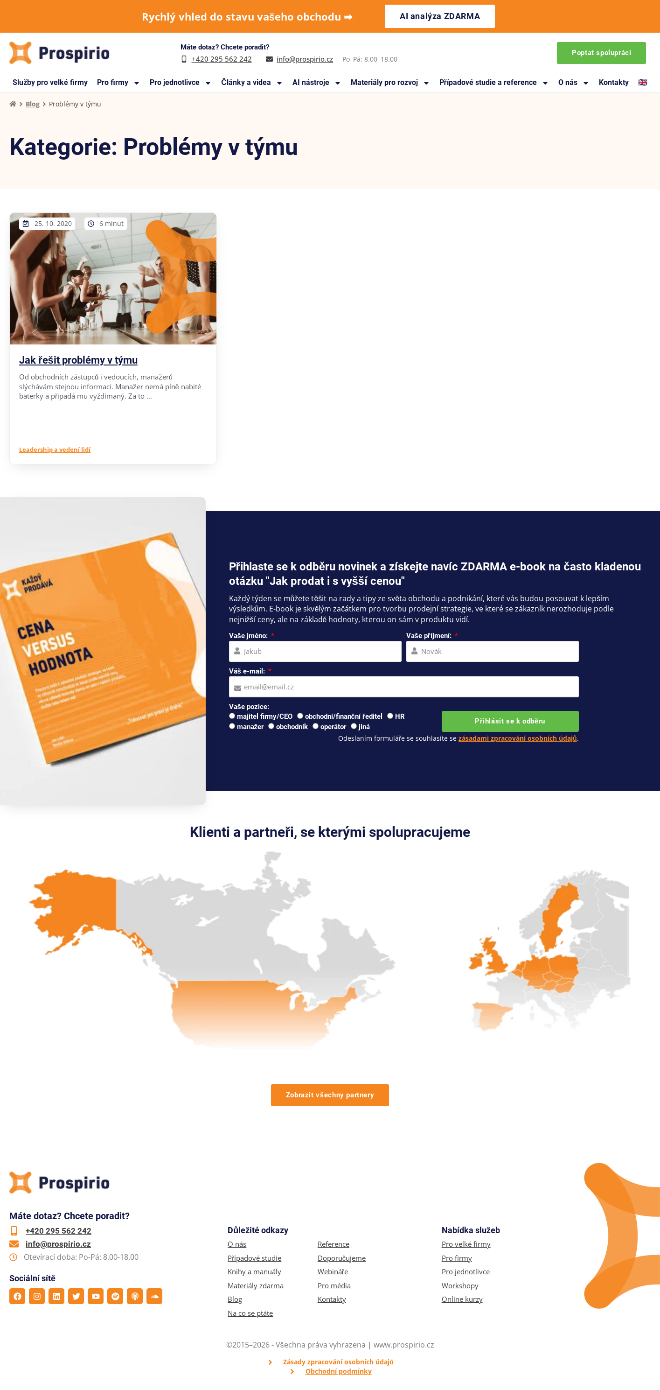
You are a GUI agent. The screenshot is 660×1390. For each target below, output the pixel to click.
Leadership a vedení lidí (54, 449)
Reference (333, 1244)
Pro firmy (118, 83)
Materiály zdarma (256, 1285)
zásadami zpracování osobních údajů (518, 738)
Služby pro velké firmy (50, 82)
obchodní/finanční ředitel (343, 716)
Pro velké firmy (466, 1244)
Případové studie (254, 1258)
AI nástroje (316, 83)
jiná (364, 727)
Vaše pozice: (249, 706)
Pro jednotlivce (181, 83)
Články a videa (252, 83)
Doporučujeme (342, 1258)
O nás (574, 83)
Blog (33, 103)
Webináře (333, 1271)
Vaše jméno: (249, 636)
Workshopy (460, 1285)
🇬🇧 (642, 82)
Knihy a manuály (254, 1271)
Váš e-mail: (248, 671)
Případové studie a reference (494, 83)
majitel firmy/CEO (264, 716)
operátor (333, 727)
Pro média (334, 1285)
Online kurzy (462, 1299)
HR (400, 716)
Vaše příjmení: (429, 636)
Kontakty (614, 82)
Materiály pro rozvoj (390, 83)
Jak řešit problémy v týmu (78, 360)
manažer (250, 727)
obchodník (292, 727)
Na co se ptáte (250, 1313)
